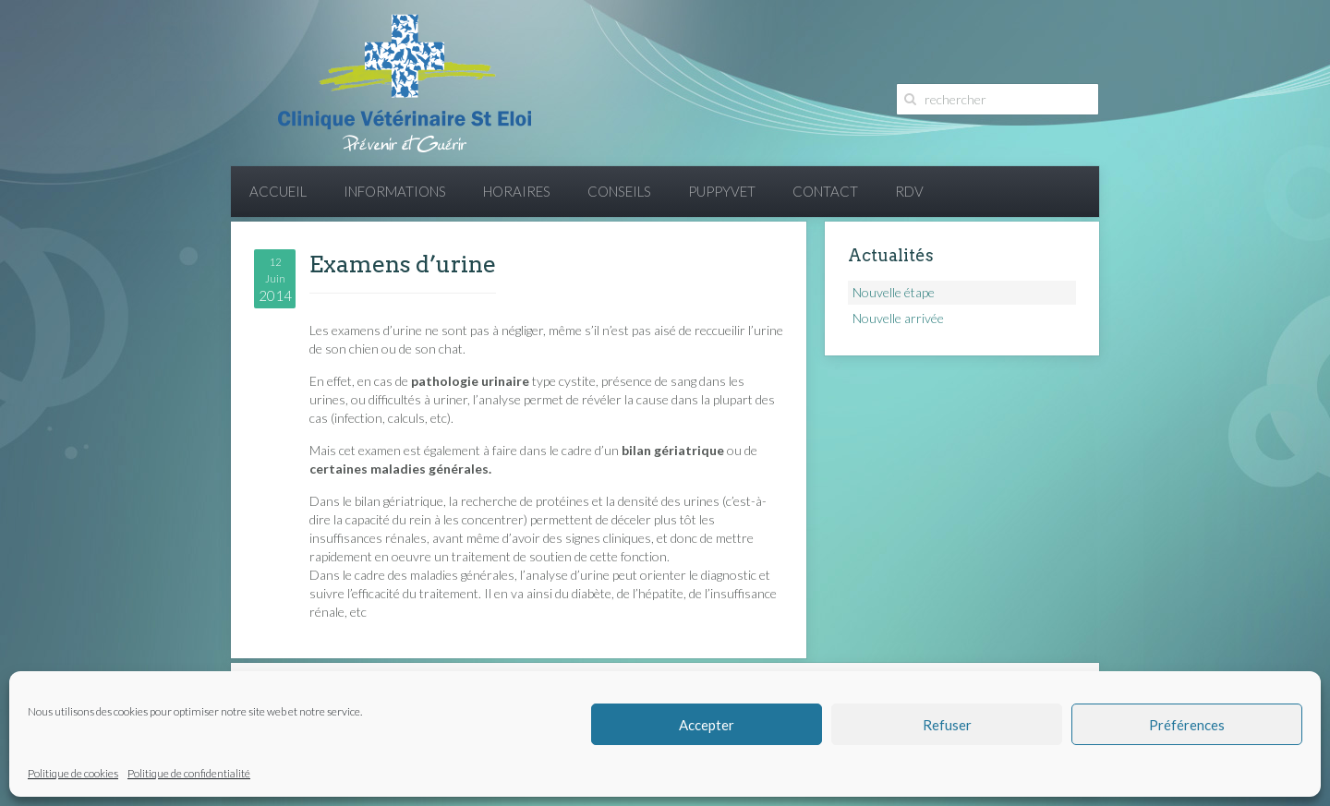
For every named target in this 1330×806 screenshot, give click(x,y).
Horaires (516, 191)
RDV (909, 191)
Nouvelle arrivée (898, 318)
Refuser (947, 724)
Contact (825, 191)
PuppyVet (722, 191)
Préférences (1187, 724)
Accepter (706, 724)
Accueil (278, 191)
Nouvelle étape (893, 292)
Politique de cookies (73, 773)
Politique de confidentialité (188, 773)
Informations (395, 191)
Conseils (619, 191)
